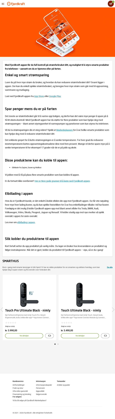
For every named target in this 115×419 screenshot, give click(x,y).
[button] (55, 344)
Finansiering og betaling (22, 394)
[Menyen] (3, 4)
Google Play (55, 96)
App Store (39, 96)
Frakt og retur (18, 388)
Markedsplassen (64, 129)
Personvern (40, 388)
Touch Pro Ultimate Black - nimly (27, 310)
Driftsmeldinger (18, 385)
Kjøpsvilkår (40, 391)
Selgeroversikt (41, 394)
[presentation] (3, 309)
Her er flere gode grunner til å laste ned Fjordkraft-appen (62, 180)
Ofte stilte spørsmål (20, 391)
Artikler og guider (63, 385)
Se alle (110, 267)
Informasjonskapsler (44, 385)
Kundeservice (18, 381)
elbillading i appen (26, 222)
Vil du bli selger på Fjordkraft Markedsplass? (29, 400)
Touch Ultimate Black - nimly (81, 310)
